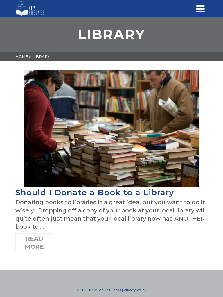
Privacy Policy (135, 290)
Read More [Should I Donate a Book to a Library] (34, 242)
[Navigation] (200, 8)
